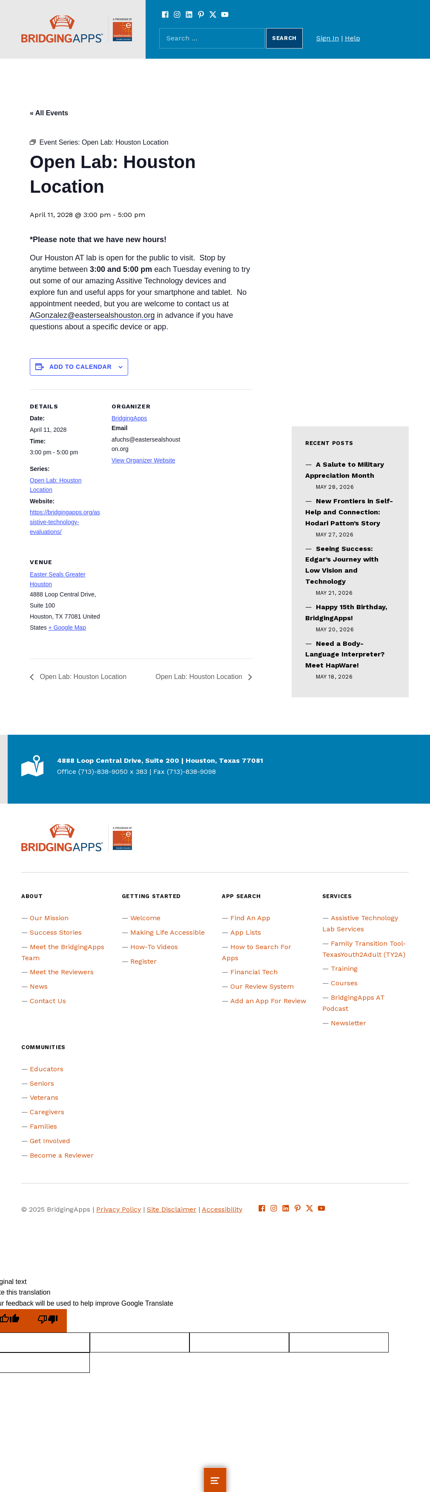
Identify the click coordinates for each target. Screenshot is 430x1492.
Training (344, 968)
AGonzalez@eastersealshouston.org (92, 315)
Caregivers (47, 1112)
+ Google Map (67, 627)
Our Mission (49, 918)
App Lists (245, 932)
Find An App (250, 918)
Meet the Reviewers (62, 972)
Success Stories (56, 932)
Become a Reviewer (62, 1155)
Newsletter (348, 1023)
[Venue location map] (156, 603)
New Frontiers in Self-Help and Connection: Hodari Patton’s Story (349, 512)
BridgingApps (129, 418)
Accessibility (222, 1209)
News (39, 986)
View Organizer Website (143, 460)
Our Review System (262, 986)
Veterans (44, 1097)
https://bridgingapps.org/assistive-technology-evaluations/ (65, 522)
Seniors (42, 1083)
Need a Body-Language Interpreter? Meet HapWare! (344, 654)
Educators (46, 1069)
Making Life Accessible (167, 932)
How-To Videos (154, 947)
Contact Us (48, 1001)
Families (43, 1126)
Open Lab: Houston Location (82, 676)
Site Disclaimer (171, 1209)
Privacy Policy (118, 1209)
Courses (344, 983)
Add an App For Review (268, 1001)
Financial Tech (254, 972)
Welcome (145, 918)
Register (143, 961)
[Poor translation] (48, 1320)
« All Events (49, 113)
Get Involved (50, 1141)
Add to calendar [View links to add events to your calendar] (80, 366)
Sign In (327, 38)
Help (352, 38)
